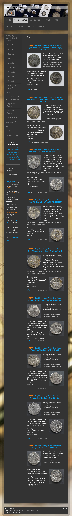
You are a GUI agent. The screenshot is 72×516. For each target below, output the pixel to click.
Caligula (8, 209)
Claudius (14, 209)
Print (7, 508)
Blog (7, 237)
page (9, 187)
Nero (9, 207)
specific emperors (14, 204)
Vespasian (14, 207)
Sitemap (13, 508)
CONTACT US (13, 174)
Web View (64, 508)
